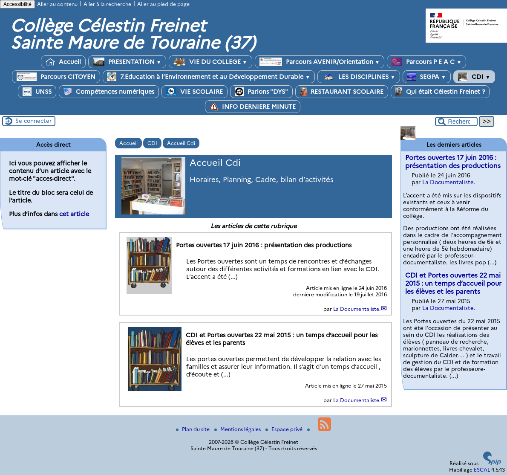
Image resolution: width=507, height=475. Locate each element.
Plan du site (193, 429)
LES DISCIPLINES (358, 76)
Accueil (63, 62)
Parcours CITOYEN (56, 76)
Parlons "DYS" (261, 91)
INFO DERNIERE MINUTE (253, 106)
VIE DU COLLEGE (210, 62)
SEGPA (426, 76)
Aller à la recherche (107, 4)
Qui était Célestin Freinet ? (440, 91)
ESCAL (482, 469)
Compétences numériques (108, 91)
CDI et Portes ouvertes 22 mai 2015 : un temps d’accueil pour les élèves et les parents (453, 283)
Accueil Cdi (181, 143)
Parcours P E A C (426, 62)
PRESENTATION (127, 62)
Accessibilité (17, 4)
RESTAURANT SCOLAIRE (341, 91)
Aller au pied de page (163, 4)
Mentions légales (238, 429)
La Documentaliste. (356, 309)
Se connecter (33, 120)
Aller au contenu (57, 4)
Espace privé (284, 429)
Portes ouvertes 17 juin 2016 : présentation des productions (453, 162)
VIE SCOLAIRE (194, 91)
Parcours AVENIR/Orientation (319, 62)
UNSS (37, 91)
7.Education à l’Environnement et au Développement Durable (208, 76)
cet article (74, 214)
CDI (474, 76)
